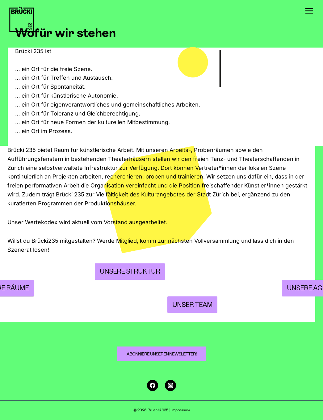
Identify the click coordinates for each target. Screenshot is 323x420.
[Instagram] (170, 385)
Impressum (180, 410)
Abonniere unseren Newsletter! (161, 353)
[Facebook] (152, 385)
